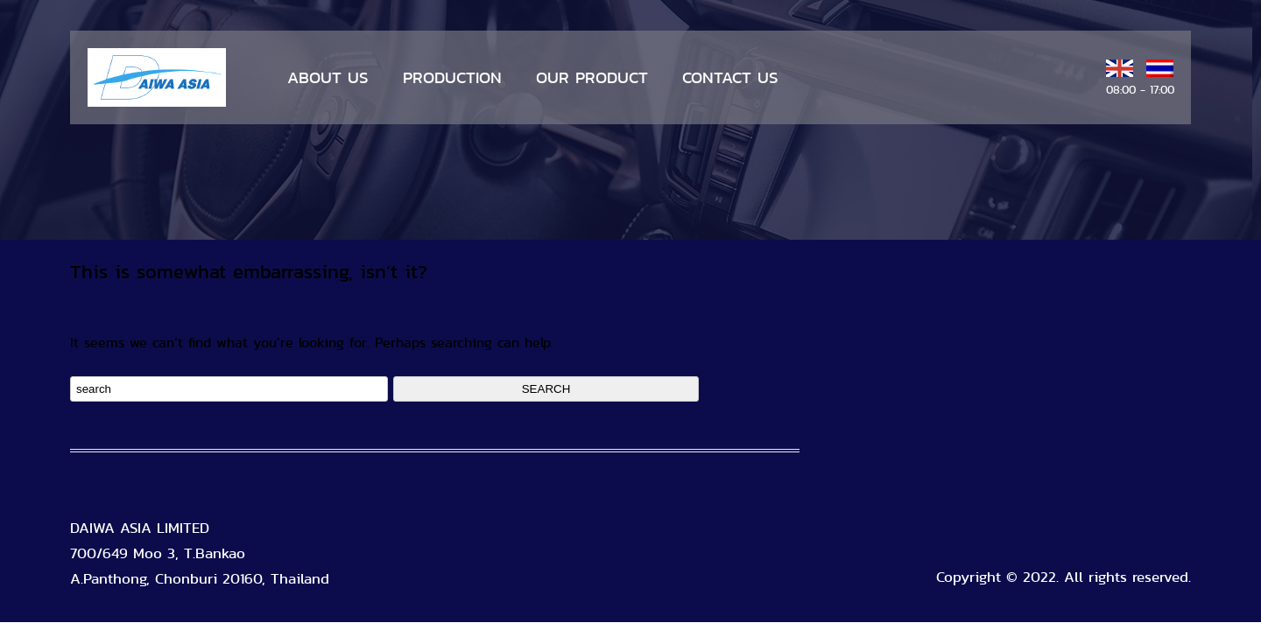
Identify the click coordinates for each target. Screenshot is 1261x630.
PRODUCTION (452, 77)
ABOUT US (328, 77)
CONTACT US (730, 77)
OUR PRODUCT (592, 77)
